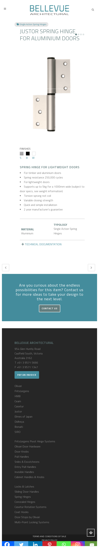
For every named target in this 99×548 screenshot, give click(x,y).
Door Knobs (22, 451)
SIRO (18, 432)
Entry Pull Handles (25, 467)
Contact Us (49, 308)
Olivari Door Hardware (27, 446)
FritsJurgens (22, 391)
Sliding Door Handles (27, 491)
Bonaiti (19, 427)
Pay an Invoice (26, 375)
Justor (18, 411)
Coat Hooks (22, 512)
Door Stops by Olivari (27, 517)
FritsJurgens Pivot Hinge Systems (35, 441)
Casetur (19, 406)
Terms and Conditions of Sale (49, 536)
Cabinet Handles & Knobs (29, 477)
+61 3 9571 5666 (27, 362)
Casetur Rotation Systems (30, 507)
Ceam (18, 401)
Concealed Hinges (25, 502)
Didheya (19, 422)
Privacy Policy (49, 540)
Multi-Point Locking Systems (32, 522)
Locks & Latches (24, 486)
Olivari (18, 386)
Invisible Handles (24, 472)
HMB (18, 396)
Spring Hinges (23, 497)
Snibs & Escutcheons (27, 462)
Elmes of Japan (23, 416)
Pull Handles (22, 457)
